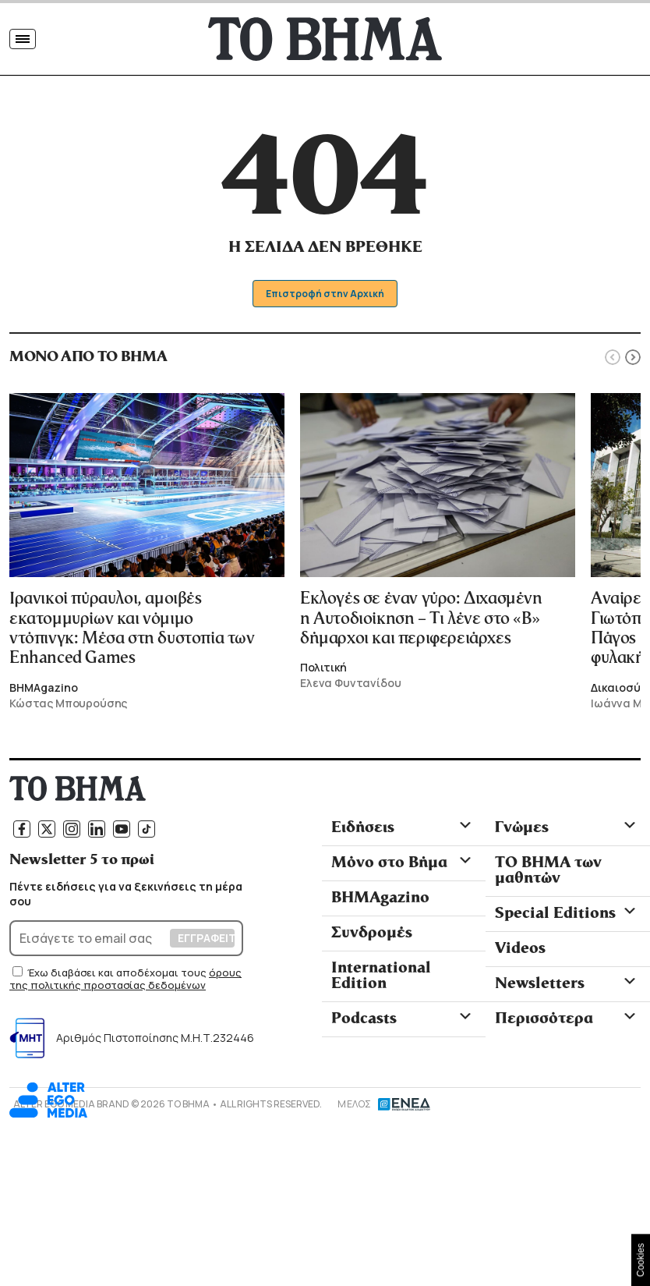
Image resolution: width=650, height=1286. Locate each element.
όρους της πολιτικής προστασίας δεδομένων (125, 978)
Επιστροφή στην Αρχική (325, 293)
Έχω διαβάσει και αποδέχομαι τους (118, 972)
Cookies (640, 1260)
